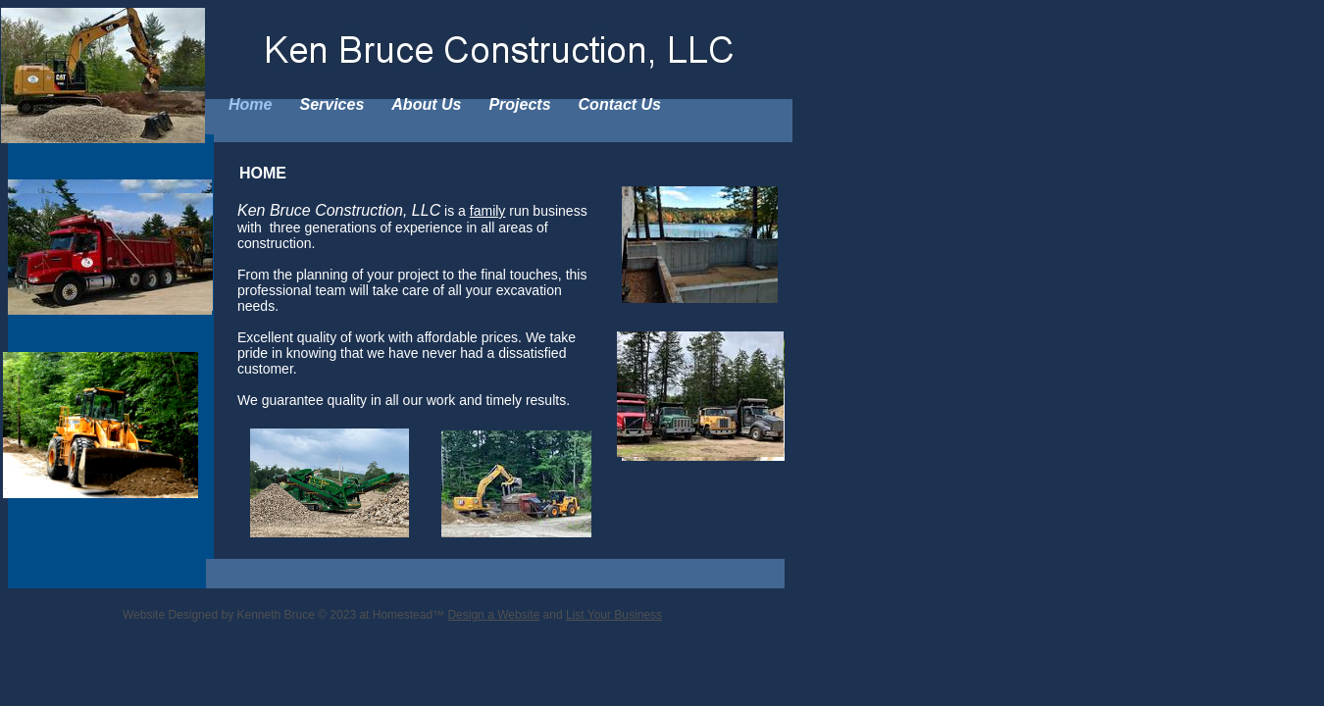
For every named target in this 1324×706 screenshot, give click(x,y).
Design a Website (493, 615)
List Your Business (614, 615)
